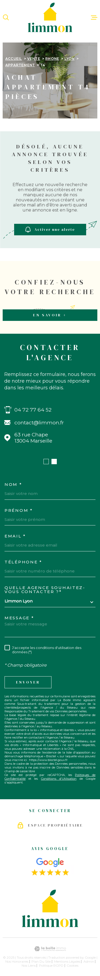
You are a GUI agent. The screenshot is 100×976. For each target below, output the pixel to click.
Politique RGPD (51, 965)
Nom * (13, 484)
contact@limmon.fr (39, 423)
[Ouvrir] (6, 17)
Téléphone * (23, 562)
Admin (88, 961)
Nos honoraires (16, 961)
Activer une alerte (50, 229)
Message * (19, 618)
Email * (15, 536)
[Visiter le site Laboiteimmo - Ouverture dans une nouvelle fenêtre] (50, 948)
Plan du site (41, 961)
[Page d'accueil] (50, 17)
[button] (46, 461)
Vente (33, 59)
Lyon (70, 59)
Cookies (72, 965)
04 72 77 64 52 (32, 410)
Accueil (13, 59)
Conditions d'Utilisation (59, 779)
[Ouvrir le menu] (94, 17)
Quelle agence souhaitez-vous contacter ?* (45, 590)
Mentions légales (67, 961)
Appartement (20, 65)
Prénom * (19, 510)
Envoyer (28, 682)
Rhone (52, 59)
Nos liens (29, 965)
